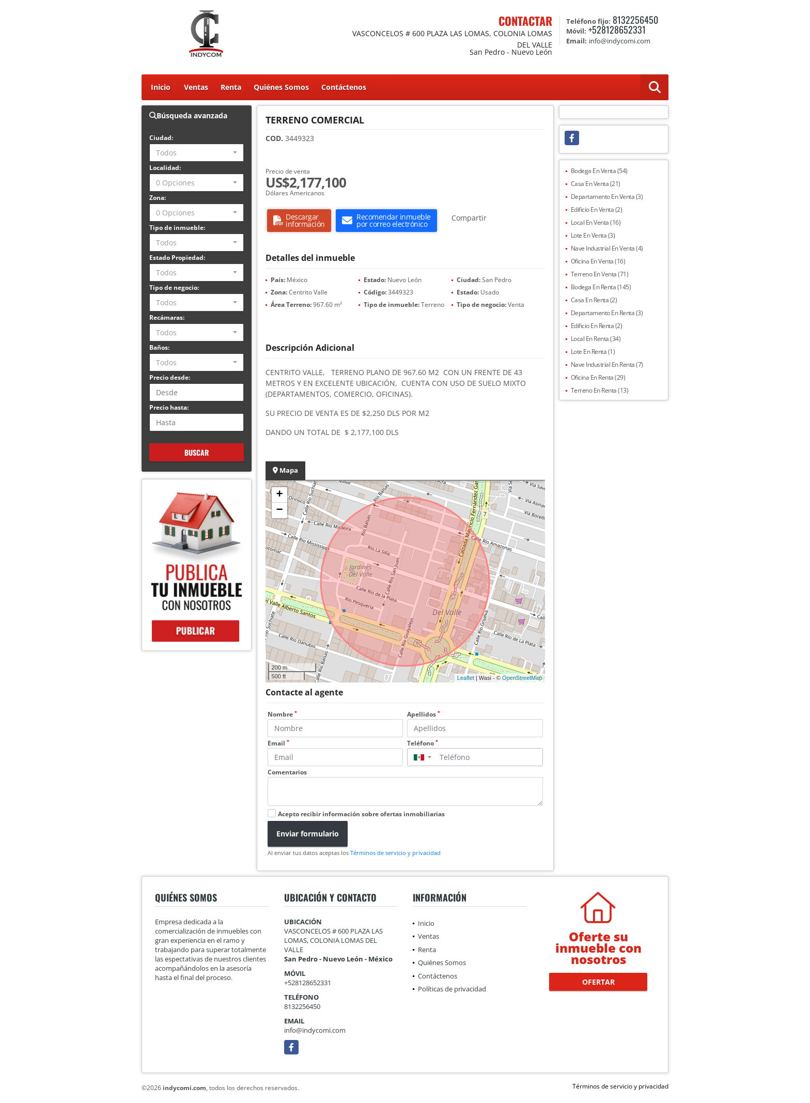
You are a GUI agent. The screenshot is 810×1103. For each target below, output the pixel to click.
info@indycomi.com (315, 1030)
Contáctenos (343, 87)
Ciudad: (161, 137)
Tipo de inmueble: (177, 227)
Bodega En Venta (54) (599, 170)
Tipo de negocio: (174, 287)
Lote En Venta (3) (593, 235)
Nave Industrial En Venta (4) (607, 248)
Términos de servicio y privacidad (395, 853)
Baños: (159, 347)
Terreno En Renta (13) (600, 390)
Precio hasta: (169, 407)
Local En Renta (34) (596, 338)
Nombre (282, 714)
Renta (231, 87)
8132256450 (635, 19)
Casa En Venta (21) (595, 183)
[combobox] (196, 153)
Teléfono (422, 743)
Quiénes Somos (281, 87)
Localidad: (165, 167)
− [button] (279, 510)
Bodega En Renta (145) (601, 287)
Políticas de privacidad (452, 988)
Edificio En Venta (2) (596, 209)
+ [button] (279, 495)
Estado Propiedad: (177, 257)
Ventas (196, 87)
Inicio (160, 87)
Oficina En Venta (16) (598, 261)
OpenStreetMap (522, 678)
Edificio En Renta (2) (596, 325)
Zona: (157, 197)
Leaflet (465, 678)
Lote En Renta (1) (593, 351)
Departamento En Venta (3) (607, 196)
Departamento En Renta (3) (607, 312)
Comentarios (287, 772)
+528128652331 (617, 29)
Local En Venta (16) (596, 222)
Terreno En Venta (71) (600, 274)
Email (278, 743)
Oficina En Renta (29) (598, 377)
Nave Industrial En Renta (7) (607, 364)
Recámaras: (166, 317)
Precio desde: (169, 377)
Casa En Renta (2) (594, 300)
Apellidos (423, 714)
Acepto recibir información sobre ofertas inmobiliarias (361, 814)
